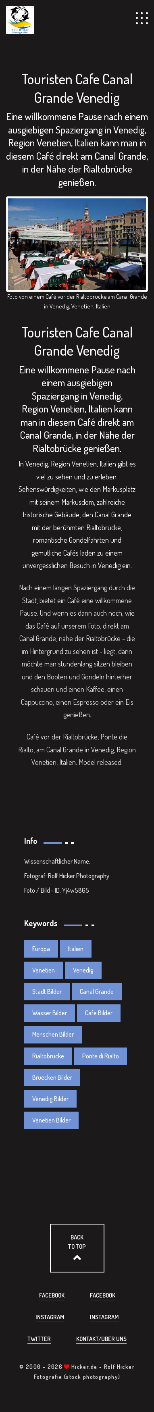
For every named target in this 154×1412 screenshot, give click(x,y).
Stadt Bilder (47, 991)
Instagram (50, 1317)
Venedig (109, 565)
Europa (41, 949)
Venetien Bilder (51, 1120)
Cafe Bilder (98, 1013)
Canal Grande (97, 991)
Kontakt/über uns (101, 1339)
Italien (75, 949)
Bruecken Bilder (52, 1077)
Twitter (39, 1339)
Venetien (43, 970)
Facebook (52, 1295)
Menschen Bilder (53, 1034)
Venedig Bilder (50, 1099)
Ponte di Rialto (100, 1056)
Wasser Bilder (49, 1013)
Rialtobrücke (48, 1056)
